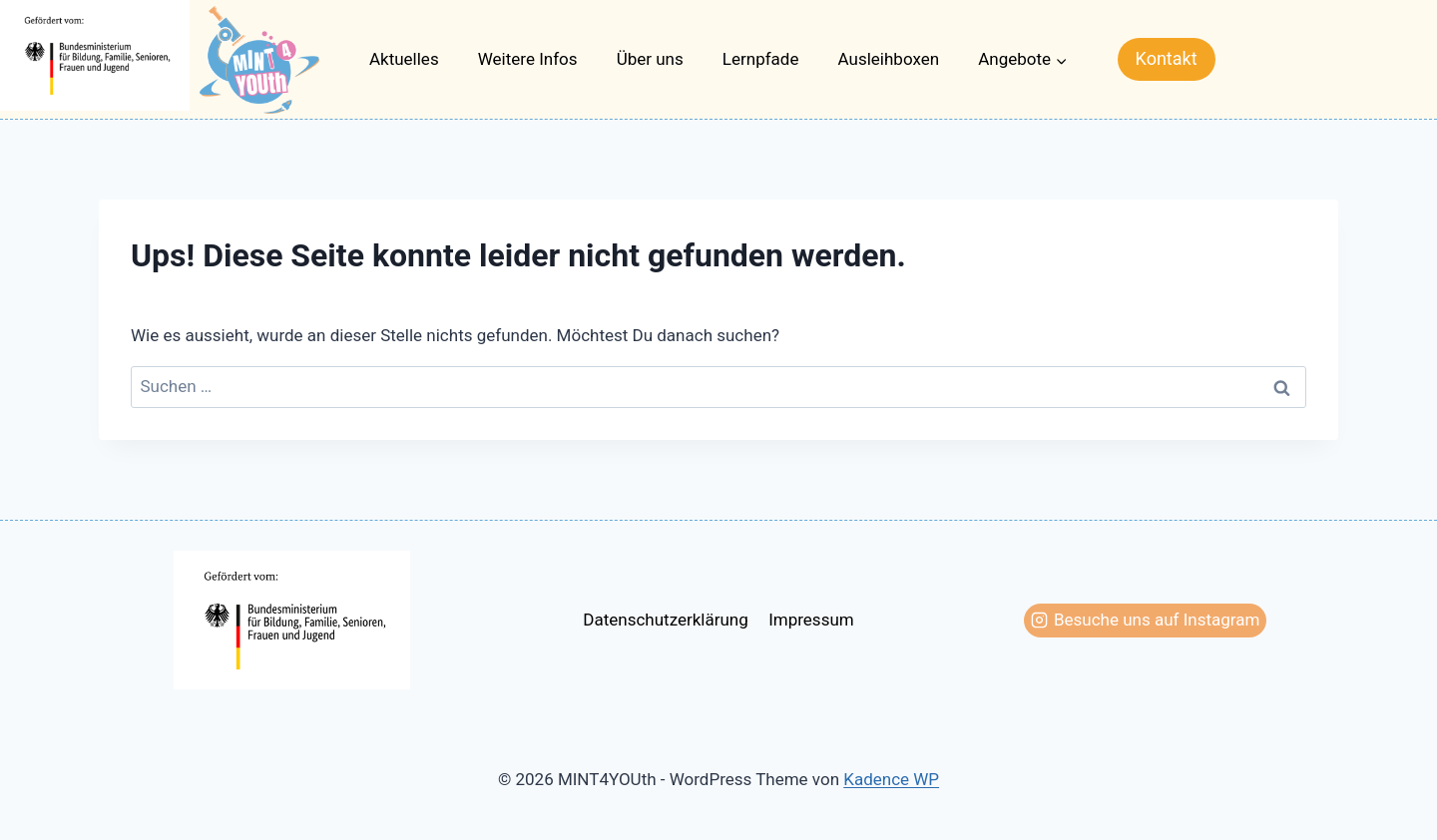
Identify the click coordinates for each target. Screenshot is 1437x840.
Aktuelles (404, 59)
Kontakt (1167, 58)
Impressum (811, 620)
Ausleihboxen (889, 59)
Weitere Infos (528, 59)
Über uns (650, 59)
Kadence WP (891, 779)
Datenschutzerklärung (665, 620)
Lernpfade (760, 59)
